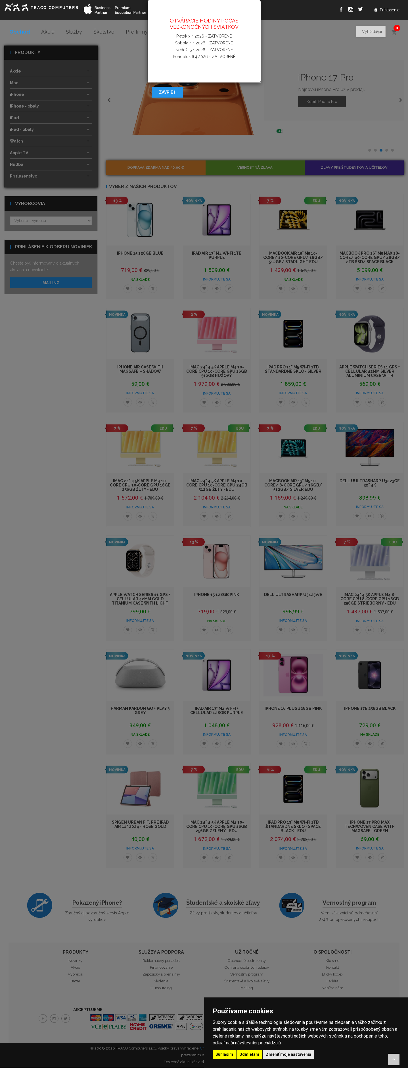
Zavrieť (167, 92)
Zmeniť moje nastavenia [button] (288, 1054)
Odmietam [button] (249, 1054)
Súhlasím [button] (224, 1054)
